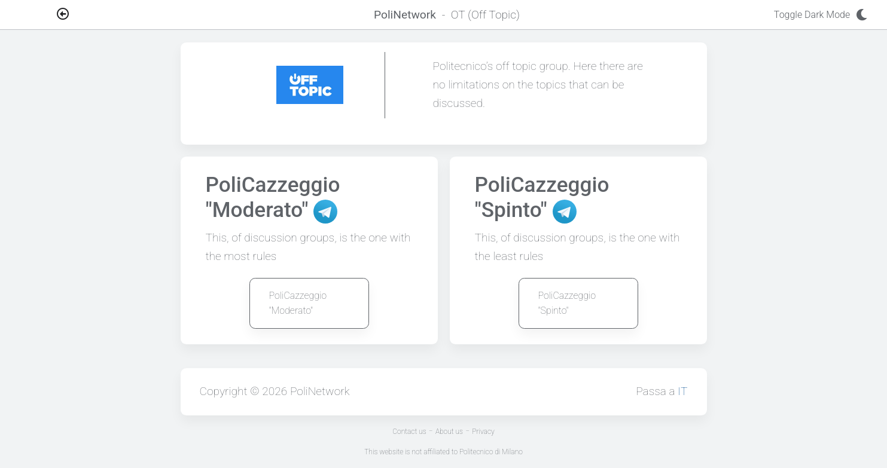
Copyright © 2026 (245, 391)
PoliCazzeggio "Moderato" (298, 303)
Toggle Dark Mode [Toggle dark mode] (823, 15)
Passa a (661, 391)
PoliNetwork (320, 391)
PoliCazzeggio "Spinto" (567, 303)
